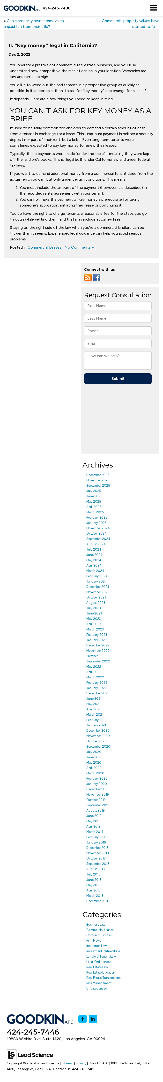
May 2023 (93, 619)
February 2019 (96, 837)
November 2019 (97, 794)
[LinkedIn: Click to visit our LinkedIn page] (93, 1019)
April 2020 (94, 768)
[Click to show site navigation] (153, 8)
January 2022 (96, 688)
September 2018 (97, 864)
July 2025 (93, 491)
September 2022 (98, 661)
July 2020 (93, 752)
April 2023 (93, 624)
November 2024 (98, 528)
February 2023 (96, 635)
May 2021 (93, 704)
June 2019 (94, 816)
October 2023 (96, 597)
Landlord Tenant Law (101, 956)
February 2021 (96, 720)
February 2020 (97, 778)
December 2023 (97, 587)
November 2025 (98, 480)
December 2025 (97, 475)
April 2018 (93, 890)
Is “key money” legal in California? (53, 45)
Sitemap (67, 1063)
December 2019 (97, 789)
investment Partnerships (103, 951)
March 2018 (94, 896)
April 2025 (93, 507)
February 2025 (96, 517)
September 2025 (98, 485)
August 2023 (95, 603)
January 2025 (96, 523)
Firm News (93, 940)
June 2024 (94, 555)
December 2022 (97, 645)
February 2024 (97, 576)
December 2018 (97, 848)
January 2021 (96, 725)
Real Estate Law (97, 967)
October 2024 (96, 533)
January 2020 (96, 784)
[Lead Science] (30, 1054)
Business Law (95, 924)
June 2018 (94, 880)
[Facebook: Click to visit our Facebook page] (82, 1019)
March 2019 (94, 832)
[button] (56, 8)
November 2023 (97, 592)
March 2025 (95, 512)
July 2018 (93, 874)
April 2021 (93, 709)
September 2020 (98, 746)
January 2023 (96, 640)
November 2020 (98, 736)
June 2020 (94, 757)
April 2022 (93, 672)
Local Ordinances (98, 962)
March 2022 (95, 677)
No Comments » (79, 247)
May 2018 (93, 885)
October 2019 (96, 800)
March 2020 (95, 773)
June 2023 (94, 613)
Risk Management (98, 983)
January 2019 (96, 842)
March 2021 (94, 714)
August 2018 (95, 869)
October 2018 (96, 858)
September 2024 (98, 539)
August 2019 (95, 810)
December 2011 (97, 901)
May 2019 (93, 821)
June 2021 (94, 698)
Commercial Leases (44, 247)
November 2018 (97, 853)
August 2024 (96, 544)
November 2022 (98, 650)
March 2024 (95, 571)
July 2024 (93, 549)
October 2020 (96, 741)
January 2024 (96, 581)
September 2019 (97, 805)
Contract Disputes (98, 935)
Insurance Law (96, 946)
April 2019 (93, 826)
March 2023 (95, 629)
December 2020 (98, 730)
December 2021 (97, 693)
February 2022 (96, 682)
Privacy (81, 1063)
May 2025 (93, 501)
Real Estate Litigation (100, 972)
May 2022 (93, 666)
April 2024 (94, 565)
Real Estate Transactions (103, 978)
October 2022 (96, 656)
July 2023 (93, 608)
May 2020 (93, 762)
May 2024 (93, 560)
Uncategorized (96, 988)
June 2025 (94, 496)
